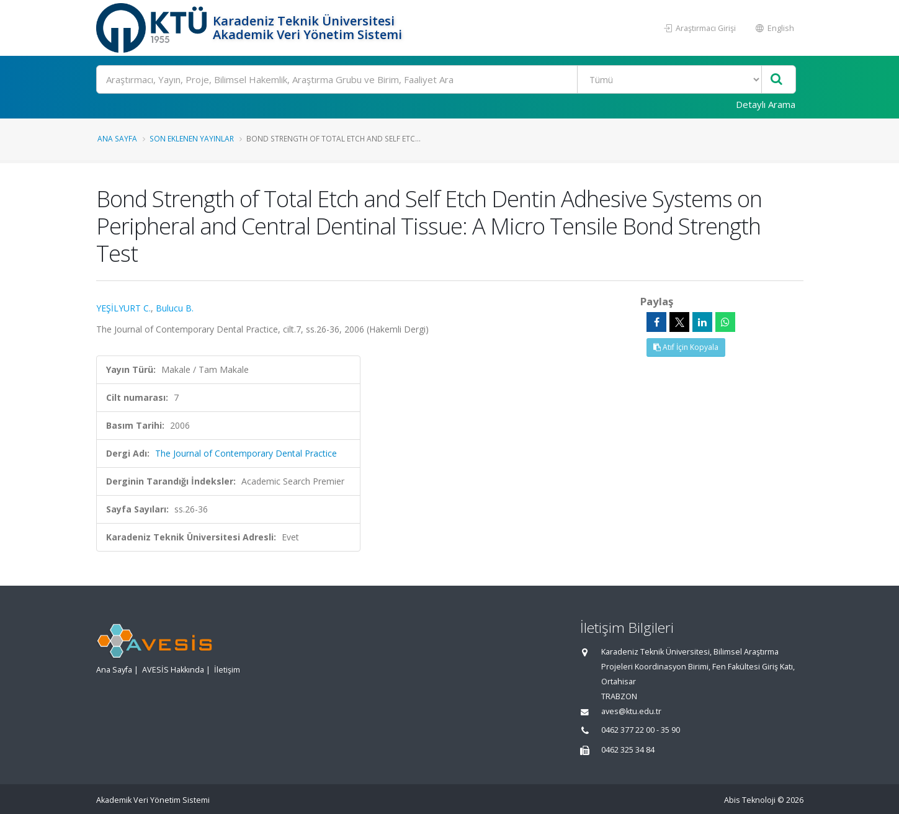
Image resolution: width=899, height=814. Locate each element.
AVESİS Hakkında (173, 669)
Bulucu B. (175, 308)
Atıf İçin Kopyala (685, 347)
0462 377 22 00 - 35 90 (640, 730)
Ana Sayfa (117, 138)
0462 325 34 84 (628, 750)
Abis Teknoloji (750, 800)
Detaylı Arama (765, 104)
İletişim (227, 669)
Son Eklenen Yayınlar (192, 138)
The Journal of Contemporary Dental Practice (246, 453)
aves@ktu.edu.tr (631, 711)
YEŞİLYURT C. (123, 308)
